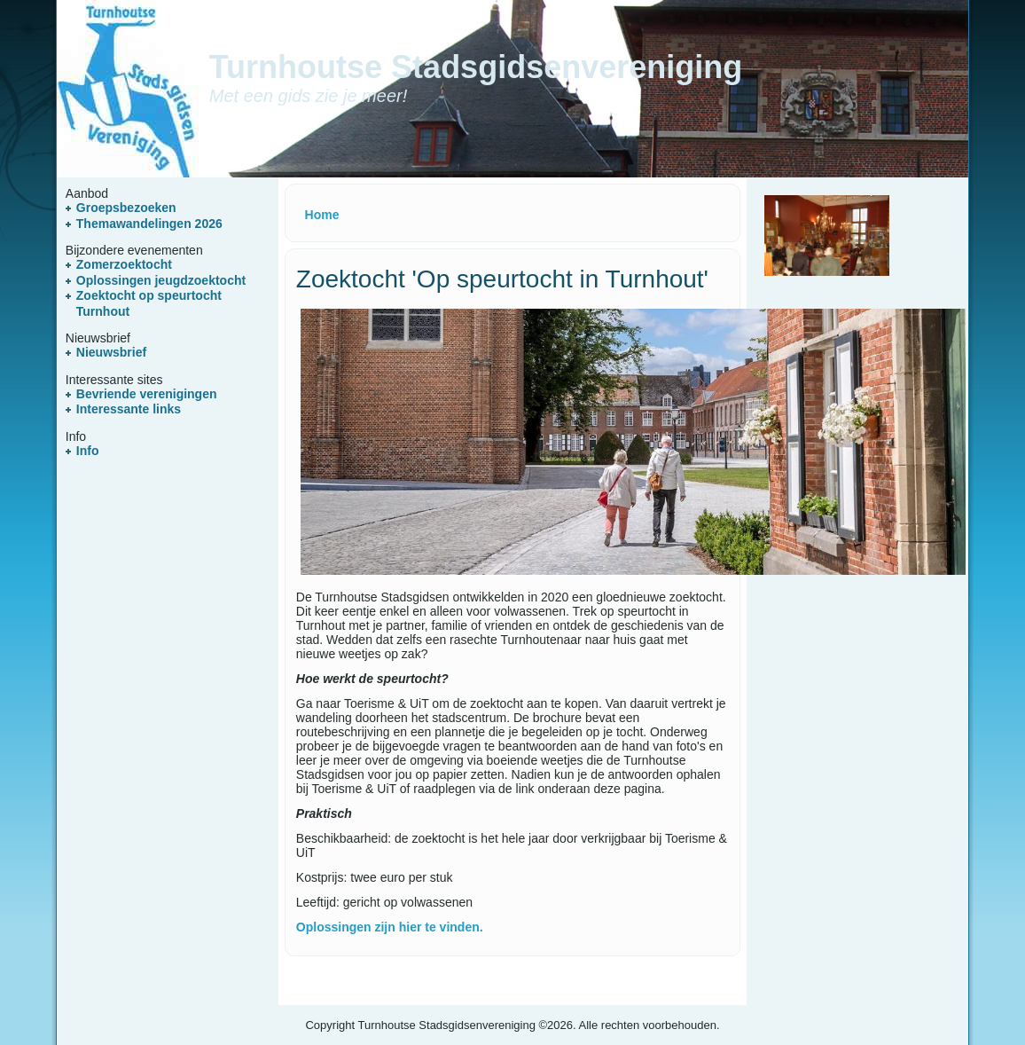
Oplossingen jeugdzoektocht (161, 280)
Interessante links (128, 409)
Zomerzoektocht (124, 264)
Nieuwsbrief (111, 352)
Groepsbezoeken (126, 207)
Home (322, 215)
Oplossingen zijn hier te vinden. (389, 927)
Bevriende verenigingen (146, 394)
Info (87, 451)
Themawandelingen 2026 (149, 223)
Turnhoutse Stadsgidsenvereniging (475, 67)
